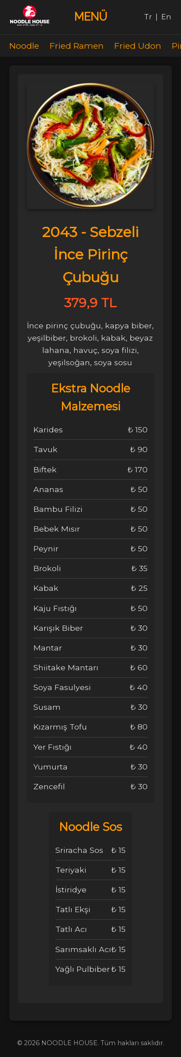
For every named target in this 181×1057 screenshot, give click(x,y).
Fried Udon (137, 45)
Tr (148, 17)
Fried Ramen (77, 45)
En (166, 17)
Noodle (24, 45)
